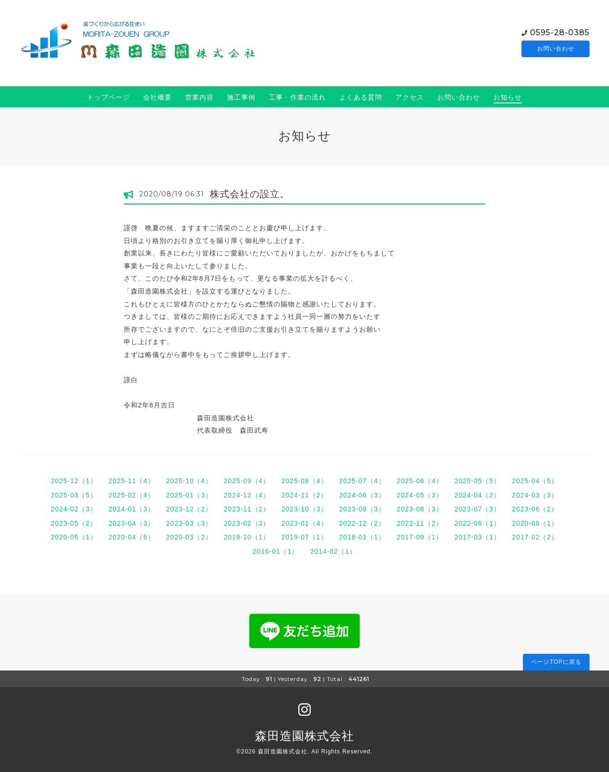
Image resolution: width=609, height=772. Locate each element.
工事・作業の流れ (297, 97)
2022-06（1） (477, 523)
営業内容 (199, 97)
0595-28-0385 (559, 31)
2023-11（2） (247, 509)
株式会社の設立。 (250, 194)
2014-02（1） (333, 551)
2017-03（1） (477, 537)
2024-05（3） (420, 495)
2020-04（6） (131, 537)
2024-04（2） (477, 495)
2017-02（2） (535, 537)
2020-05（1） (74, 537)
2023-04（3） (131, 523)
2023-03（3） (189, 523)
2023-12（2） (189, 509)
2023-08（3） (420, 509)
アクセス (409, 97)
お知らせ (507, 97)
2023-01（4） (304, 523)
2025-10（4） (189, 481)
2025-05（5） (477, 481)
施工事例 (241, 97)
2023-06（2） (535, 509)
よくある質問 (360, 97)
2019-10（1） (247, 537)
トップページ (108, 97)
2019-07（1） (304, 537)
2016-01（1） (276, 551)
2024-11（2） (304, 495)
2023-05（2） (74, 523)
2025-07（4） (362, 481)
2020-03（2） (189, 537)
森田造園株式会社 (304, 735)
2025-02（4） (131, 495)
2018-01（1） (362, 537)
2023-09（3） (362, 509)
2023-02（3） (247, 523)
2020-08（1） (535, 523)
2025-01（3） (189, 495)
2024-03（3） (535, 495)
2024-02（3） (74, 509)
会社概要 (157, 97)
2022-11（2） (420, 523)
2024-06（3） (362, 495)
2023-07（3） (477, 509)
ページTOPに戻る (556, 662)
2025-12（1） (74, 481)
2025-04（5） (535, 481)
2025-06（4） (420, 481)
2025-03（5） (74, 495)
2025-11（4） (131, 481)
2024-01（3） (131, 509)
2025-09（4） (247, 481)
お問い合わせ (555, 48)
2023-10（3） (304, 509)
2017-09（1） (420, 537)
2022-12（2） (362, 523)
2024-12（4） (247, 495)
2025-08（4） (304, 481)
